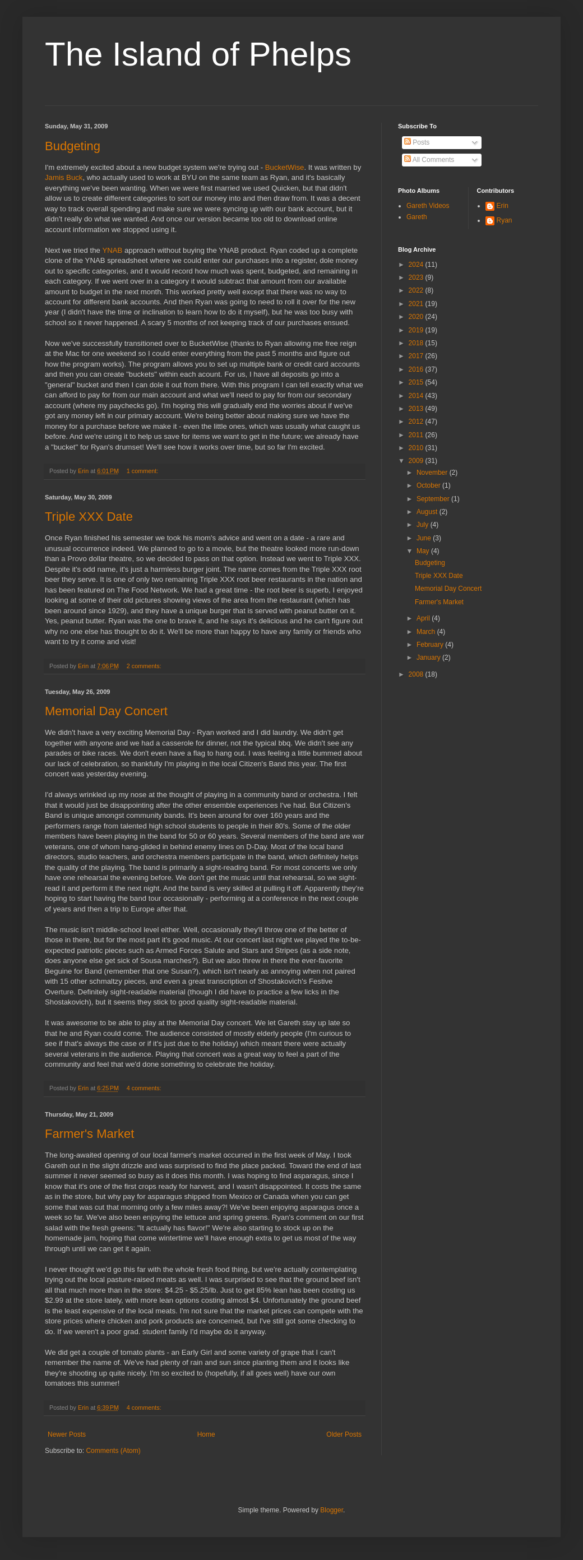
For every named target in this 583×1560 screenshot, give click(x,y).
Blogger (331, 1510)
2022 (417, 290)
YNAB (112, 250)
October (429, 485)
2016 (417, 369)
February (431, 645)
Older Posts (344, 1434)
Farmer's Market (89, 1134)
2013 (417, 409)
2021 (417, 304)
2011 (417, 435)
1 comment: (143, 470)
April (424, 618)
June (425, 538)
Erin (502, 206)
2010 (417, 448)
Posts (416, 142)
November (433, 472)
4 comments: (145, 1088)
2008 (417, 674)
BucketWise (284, 167)
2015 (417, 382)
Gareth (416, 217)
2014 (417, 396)
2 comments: (145, 666)
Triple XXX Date (89, 517)
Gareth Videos (428, 206)
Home (206, 1434)
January (429, 657)
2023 (417, 277)
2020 (417, 317)
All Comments (429, 160)
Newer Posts (67, 1434)
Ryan (504, 220)
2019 (417, 330)
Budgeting (72, 146)
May (424, 551)
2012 (417, 421)
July (424, 525)
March (427, 632)
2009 (417, 461)
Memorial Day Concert (106, 711)
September (434, 499)
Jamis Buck (63, 177)
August (428, 512)
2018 (417, 343)
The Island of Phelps (198, 54)
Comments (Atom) (113, 1451)
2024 (417, 265)
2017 (417, 356)
